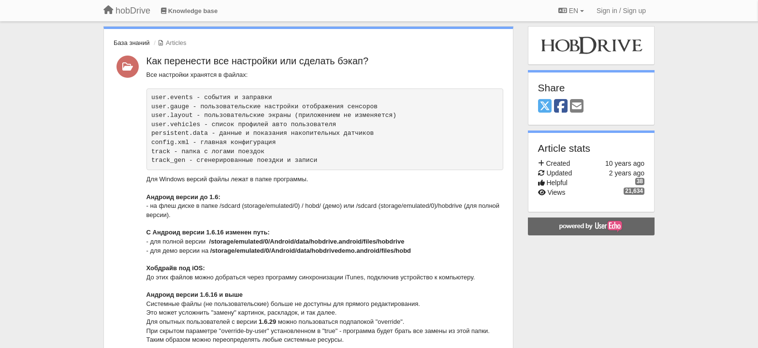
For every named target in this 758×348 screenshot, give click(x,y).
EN (571, 10)
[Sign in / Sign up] (621, 10)
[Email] (576, 106)
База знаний (132, 42)
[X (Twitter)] (545, 106)
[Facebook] (561, 106)
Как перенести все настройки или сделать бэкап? (257, 61)
